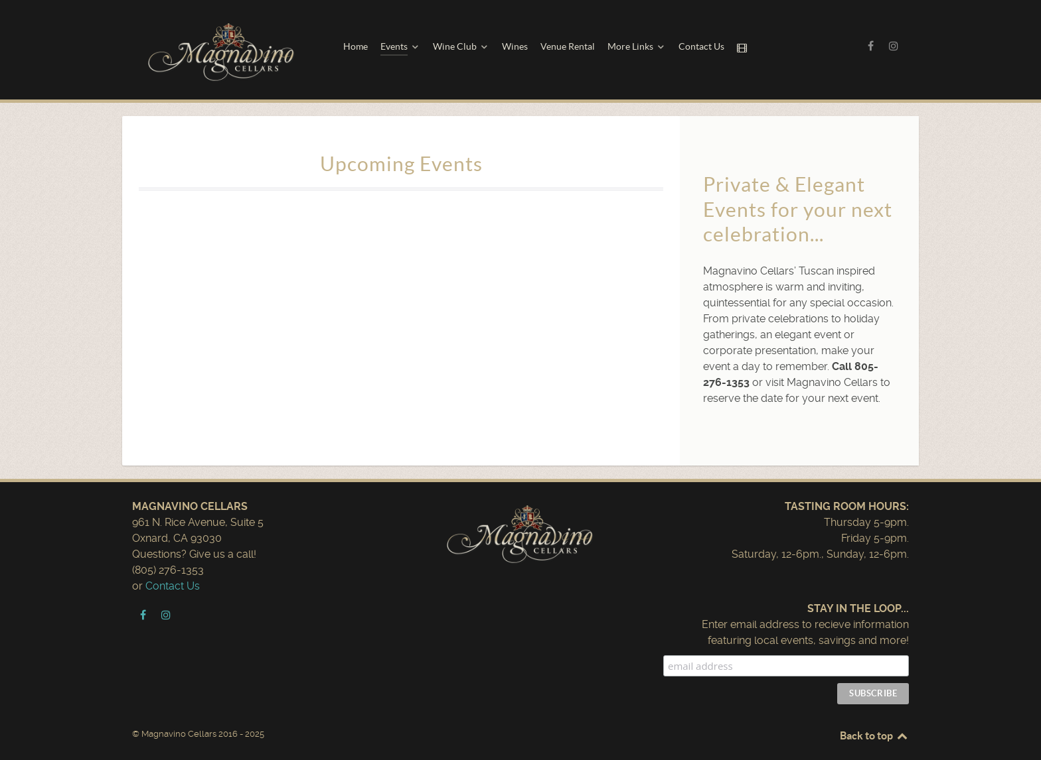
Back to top (874, 735)
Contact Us (172, 586)
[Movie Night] (744, 47)
